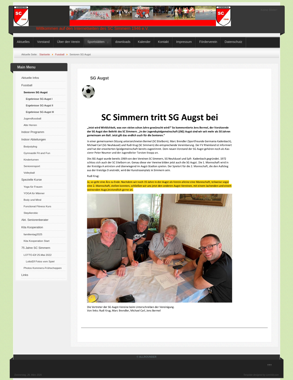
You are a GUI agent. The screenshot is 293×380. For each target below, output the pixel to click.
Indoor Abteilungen (33, 139)
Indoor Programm (32, 132)
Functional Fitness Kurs (37, 206)
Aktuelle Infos (30, 77)
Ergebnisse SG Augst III (40, 111)
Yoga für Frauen (32, 186)
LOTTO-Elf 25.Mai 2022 (37, 254)
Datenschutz (233, 42)
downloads (122, 42)
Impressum (184, 42)
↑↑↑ (269, 364)
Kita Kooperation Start (36, 240)
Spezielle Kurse (31, 179)
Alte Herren (30, 125)
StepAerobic (30, 212)
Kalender (144, 42)
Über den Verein (68, 42)
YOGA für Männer (34, 193)
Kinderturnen (31, 159)
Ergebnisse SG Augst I (39, 98)
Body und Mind (32, 199)
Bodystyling (30, 146)
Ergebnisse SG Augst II (39, 105)
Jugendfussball (32, 118)
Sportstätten (96, 42)
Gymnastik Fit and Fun (36, 153)
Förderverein (208, 42)
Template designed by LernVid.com (261, 375)
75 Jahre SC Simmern (35, 247)
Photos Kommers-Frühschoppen (42, 267)
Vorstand (43, 42)
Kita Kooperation (32, 227)
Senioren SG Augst (35, 92)
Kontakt (163, 42)
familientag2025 (32, 234)
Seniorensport (31, 166)
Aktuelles (23, 42)
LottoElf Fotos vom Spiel (40, 261)
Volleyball (29, 172)
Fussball (26, 85)
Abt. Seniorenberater (34, 219)
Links (24, 275)
